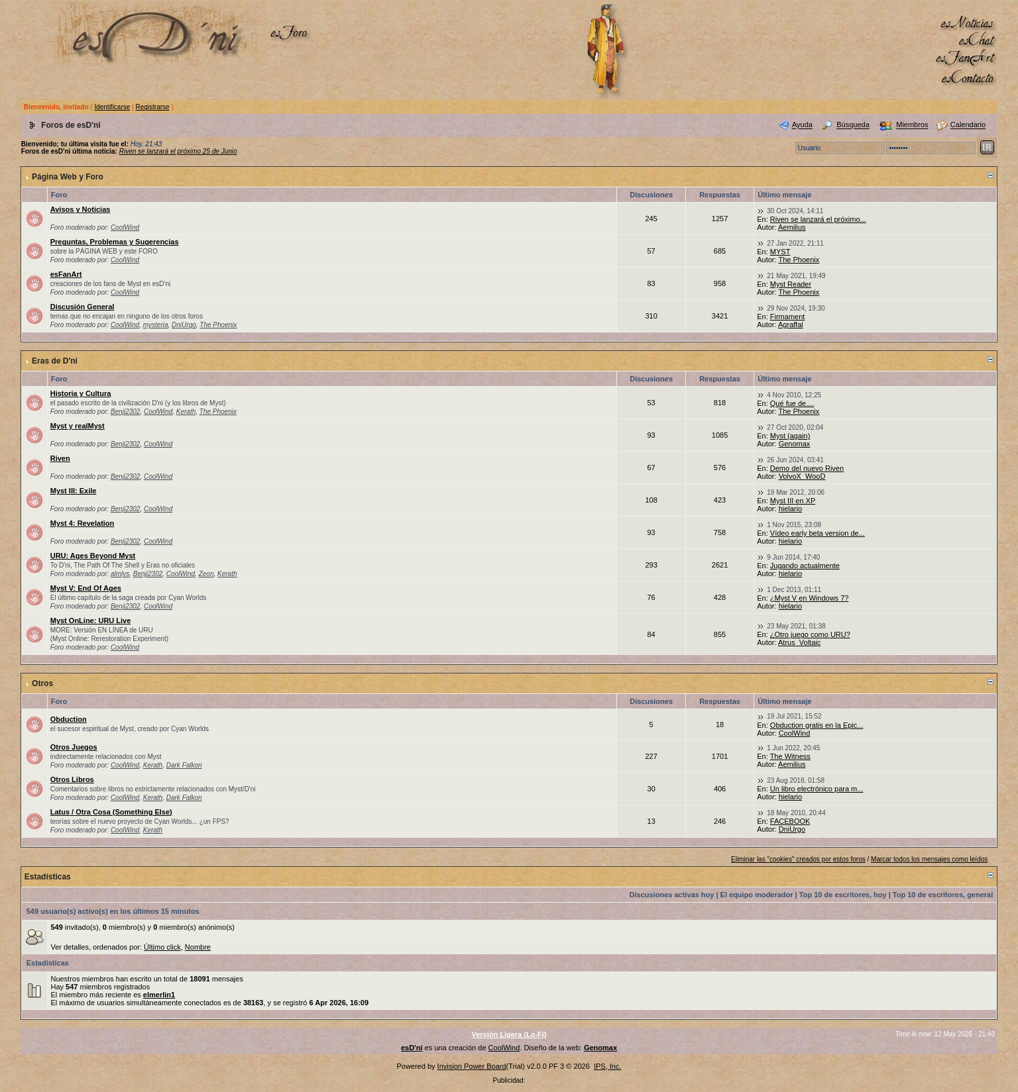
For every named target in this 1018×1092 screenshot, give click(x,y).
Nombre (198, 947)
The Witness (790, 756)
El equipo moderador (756, 895)
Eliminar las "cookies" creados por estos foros (798, 859)
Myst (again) (790, 436)
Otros (42, 683)
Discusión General (82, 307)
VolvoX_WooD (802, 476)
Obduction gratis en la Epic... (817, 725)
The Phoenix (798, 260)
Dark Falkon (184, 765)
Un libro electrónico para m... (817, 789)
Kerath (186, 411)
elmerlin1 (159, 995)
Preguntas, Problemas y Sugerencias (114, 242)
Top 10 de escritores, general (943, 895)
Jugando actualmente (805, 566)
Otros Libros (72, 779)
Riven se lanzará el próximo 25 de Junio (178, 151)
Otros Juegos (73, 747)
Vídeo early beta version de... (817, 533)
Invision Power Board (471, 1066)
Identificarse (112, 107)
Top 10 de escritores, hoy (843, 895)
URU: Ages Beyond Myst (93, 556)
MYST (780, 252)
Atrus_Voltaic (799, 642)
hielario (790, 509)
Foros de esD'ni (71, 125)
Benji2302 (125, 411)
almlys (120, 573)
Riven (60, 458)
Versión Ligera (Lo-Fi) (508, 1034)
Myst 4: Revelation (82, 523)
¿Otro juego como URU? (810, 634)
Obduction (68, 719)
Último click (162, 947)
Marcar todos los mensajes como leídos (929, 859)
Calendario (968, 125)
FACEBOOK (790, 821)
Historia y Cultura (80, 393)
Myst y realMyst (77, 426)
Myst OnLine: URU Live (90, 620)
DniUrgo (184, 324)
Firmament (787, 317)
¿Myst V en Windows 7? (809, 598)
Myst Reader (790, 284)
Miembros (912, 125)
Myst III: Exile (73, 491)
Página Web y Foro (67, 176)
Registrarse (152, 107)
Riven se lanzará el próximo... (818, 219)
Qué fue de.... (792, 403)
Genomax (795, 444)
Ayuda (802, 125)
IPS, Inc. (608, 1066)
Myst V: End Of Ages (85, 588)
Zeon (206, 573)
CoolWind (125, 227)
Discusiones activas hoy (672, 895)
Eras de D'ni (55, 361)
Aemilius (792, 227)
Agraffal (790, 324)
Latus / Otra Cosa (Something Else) (111, 812)
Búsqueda (853, 125)
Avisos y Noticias (80, 209)
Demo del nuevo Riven (807, 468)
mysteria (155, 324)
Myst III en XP (792, 501)
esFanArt (66, 274)
